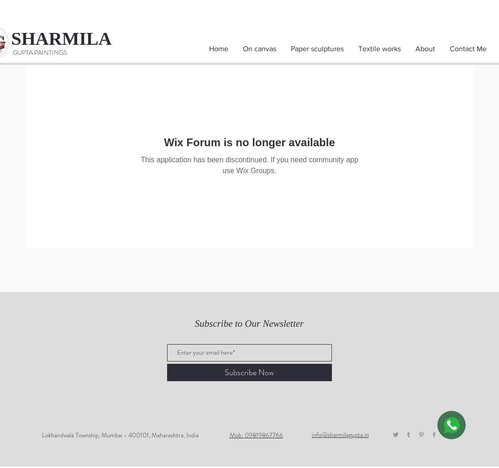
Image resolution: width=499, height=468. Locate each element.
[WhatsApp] (451, 425)
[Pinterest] (421, 434)
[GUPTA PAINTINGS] (40, 53)
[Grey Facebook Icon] (434, 434)
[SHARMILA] (70, 39)
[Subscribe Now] (249, 372)
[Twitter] (395, 434)
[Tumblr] (408, 434)
